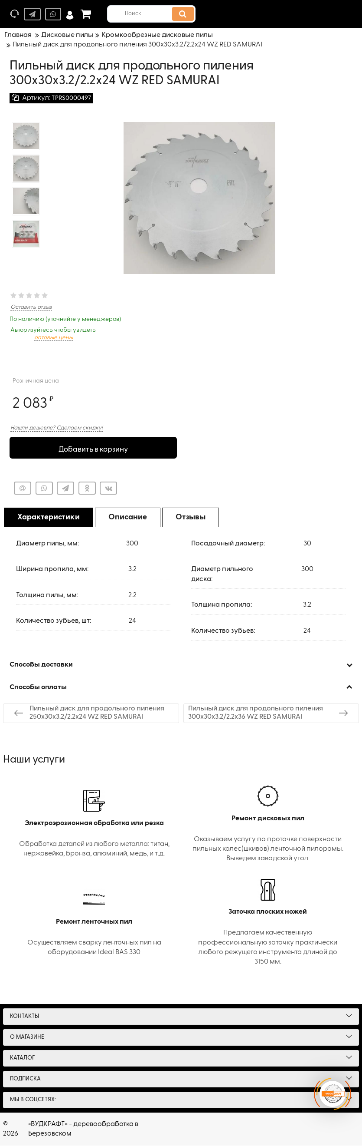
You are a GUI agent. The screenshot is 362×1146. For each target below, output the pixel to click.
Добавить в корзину (93, 448)
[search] (155, 14)
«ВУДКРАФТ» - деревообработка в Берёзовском (83, 1129)
